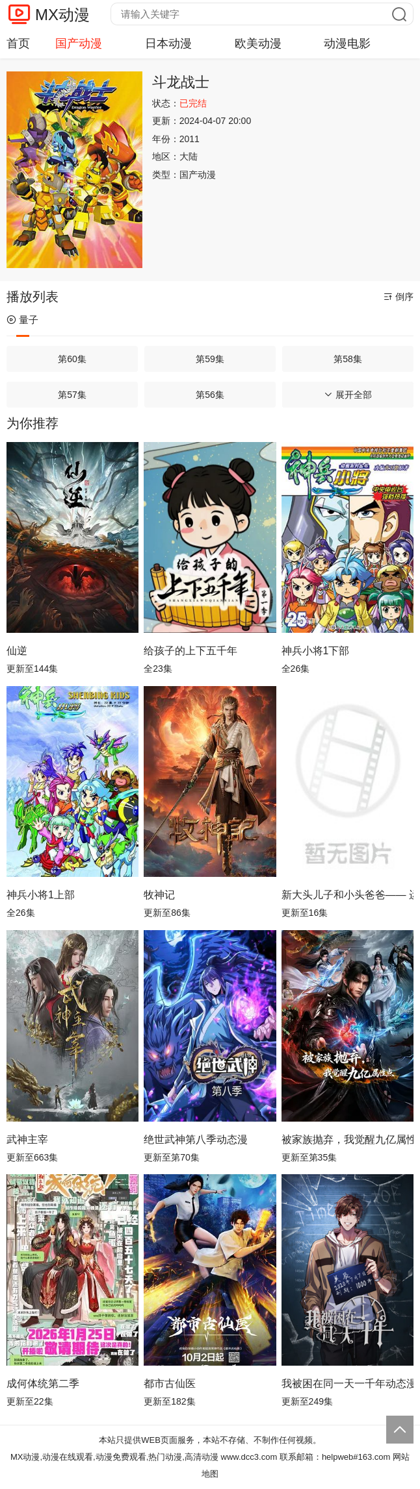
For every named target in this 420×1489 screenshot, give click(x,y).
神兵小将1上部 (41, 894)
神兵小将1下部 (316, 650)
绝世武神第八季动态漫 (196, 1139)
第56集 (210, 394)
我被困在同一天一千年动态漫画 (347, 1383)
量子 (22, 319)
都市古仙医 (170, 1383)
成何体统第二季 (43, 1383)
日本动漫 (168, 43)
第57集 (72, 394)
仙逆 (17, 650)
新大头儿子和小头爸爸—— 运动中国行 (347, 894)
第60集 (72, 359)
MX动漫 (62, 14)
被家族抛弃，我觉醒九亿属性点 (347, 1139)
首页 (18, 43)
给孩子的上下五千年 (190, 650)
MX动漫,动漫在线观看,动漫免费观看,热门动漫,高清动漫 (114, 1457)
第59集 (210, 359)
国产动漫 (78, 43)
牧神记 (159, 894)
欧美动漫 (258, 43)
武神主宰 (27, 1139)
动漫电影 (347, 43)
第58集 (348, 359)
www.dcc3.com (249, 1457)
